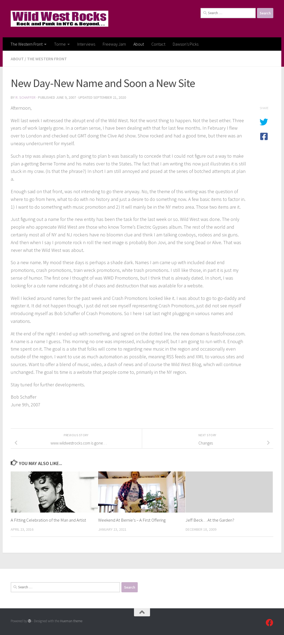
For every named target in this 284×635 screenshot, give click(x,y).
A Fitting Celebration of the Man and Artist (48, 520)
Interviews (86, 44)
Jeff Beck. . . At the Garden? (210, 520)
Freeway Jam (114, 44)
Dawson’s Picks (185, 44)
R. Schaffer (26, 97)
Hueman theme (71, 621)
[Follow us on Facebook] (269, 622)
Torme (60, 44)
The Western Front (26, 44)
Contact (158, 44)
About (138, 44)
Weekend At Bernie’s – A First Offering (132, 520)
